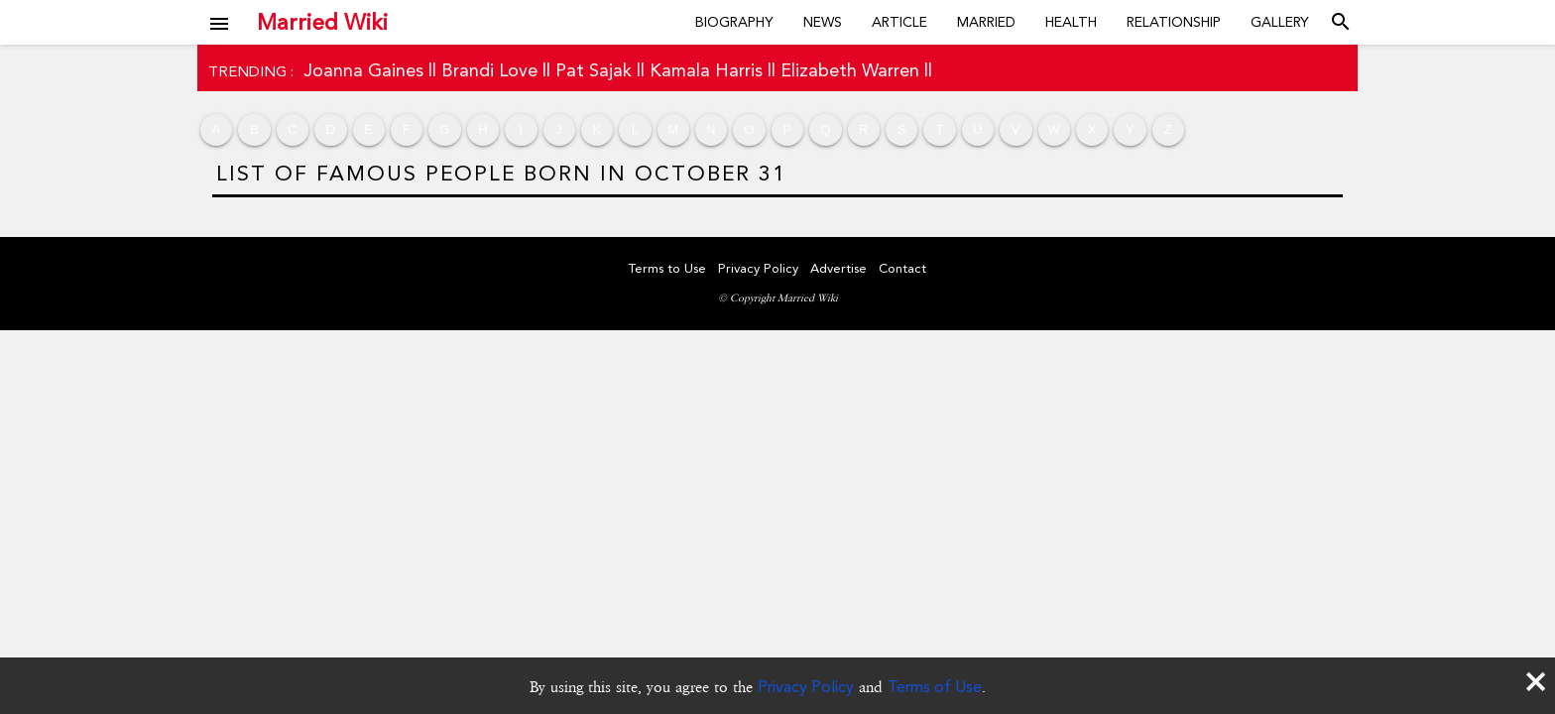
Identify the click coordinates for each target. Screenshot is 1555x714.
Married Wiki (322, 22)
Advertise (838, 268)
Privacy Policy (806, 686)
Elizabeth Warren (849, 70)
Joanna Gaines (363, 70)
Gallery (1280, 22)
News (822, 22)
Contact (902, 268)
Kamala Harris (706, 70)
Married (986, 22)
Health (1071, 22)
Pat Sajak (593, 70)
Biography (734, 22)
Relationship (1174, 22)
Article (899, 22)
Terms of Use (935, 686)
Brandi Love (489, 70)
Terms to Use (667, 268)
